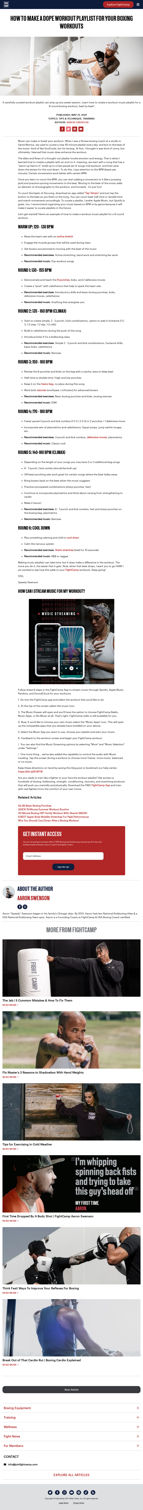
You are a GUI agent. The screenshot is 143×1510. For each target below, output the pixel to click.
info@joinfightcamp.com (21, 1464)
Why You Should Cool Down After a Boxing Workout (48, 820)
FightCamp (72, 569)
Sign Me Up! (63, 867)
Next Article (71, 1389)
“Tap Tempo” (91, 193)
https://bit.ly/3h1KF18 (30, 771)
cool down (73, 537)
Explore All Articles (71, 1475)
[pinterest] (78, 1492)
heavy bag (47, 383)
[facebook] (57, 1492)
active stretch (65, 236)
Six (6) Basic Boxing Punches (34, 805)
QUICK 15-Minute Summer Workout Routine (43, 809)
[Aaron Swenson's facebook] (19, 907)
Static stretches (64, 549)
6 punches (63, 279)
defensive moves (97, 437)
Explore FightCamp (118, 4)
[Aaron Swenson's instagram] (25, 907)
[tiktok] (86, 1492)
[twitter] (50, 1492)
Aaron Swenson (77, 122)
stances (41, 390)
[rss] (93, 1492)
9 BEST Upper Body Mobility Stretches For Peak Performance (53, 816)
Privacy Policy (78, 1503)
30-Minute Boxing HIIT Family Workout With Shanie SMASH (52, 813)
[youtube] (71, 1492)
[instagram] (64, 1492)
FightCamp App (100, 785)
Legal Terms (63, 1503)
